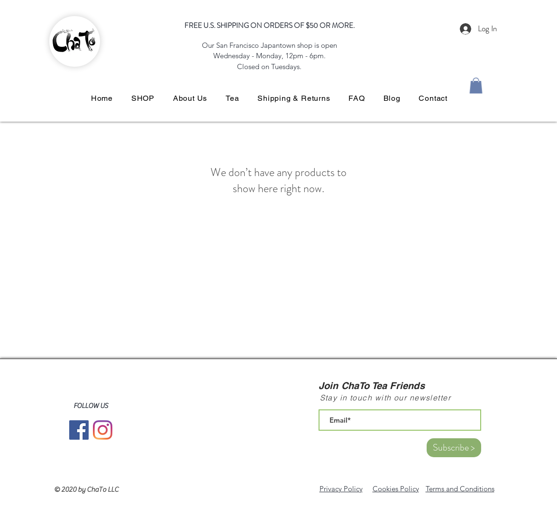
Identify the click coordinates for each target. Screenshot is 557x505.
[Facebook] (79, 430)
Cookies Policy (396, 488)
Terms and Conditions (460, 488)
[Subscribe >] (454, 447)
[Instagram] (102, 430)
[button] (476, 85)
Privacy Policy (341, 488)
